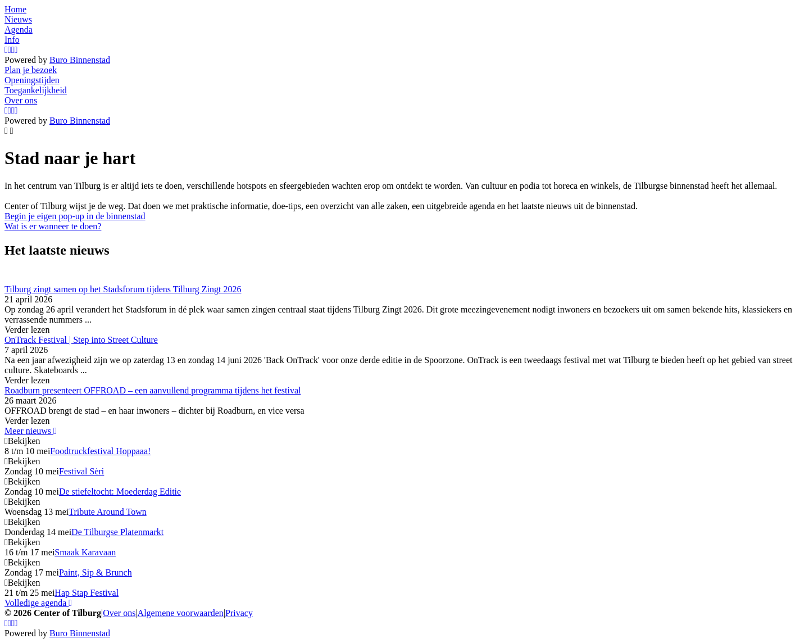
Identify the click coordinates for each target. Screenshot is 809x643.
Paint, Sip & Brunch (95, 572)
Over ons (119, 613)
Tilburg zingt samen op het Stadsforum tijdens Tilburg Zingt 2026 (123, 289)
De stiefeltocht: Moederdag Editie (120, 491)
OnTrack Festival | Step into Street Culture (81, 340)
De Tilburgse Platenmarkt (117, 532)
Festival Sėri (81, 471)
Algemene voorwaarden (181, 613)
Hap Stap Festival (86, 592)
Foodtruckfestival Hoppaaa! (100, 451)
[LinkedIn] (16, 50)
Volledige (38, 603)
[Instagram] (6, 50)
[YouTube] (13, 50)
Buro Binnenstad (79, 60)
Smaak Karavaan (85, 552)
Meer (30, 431)
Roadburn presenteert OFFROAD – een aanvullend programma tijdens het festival (152, 390)
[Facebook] (9, 50)
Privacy (239, 613)
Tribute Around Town (107, 512)
